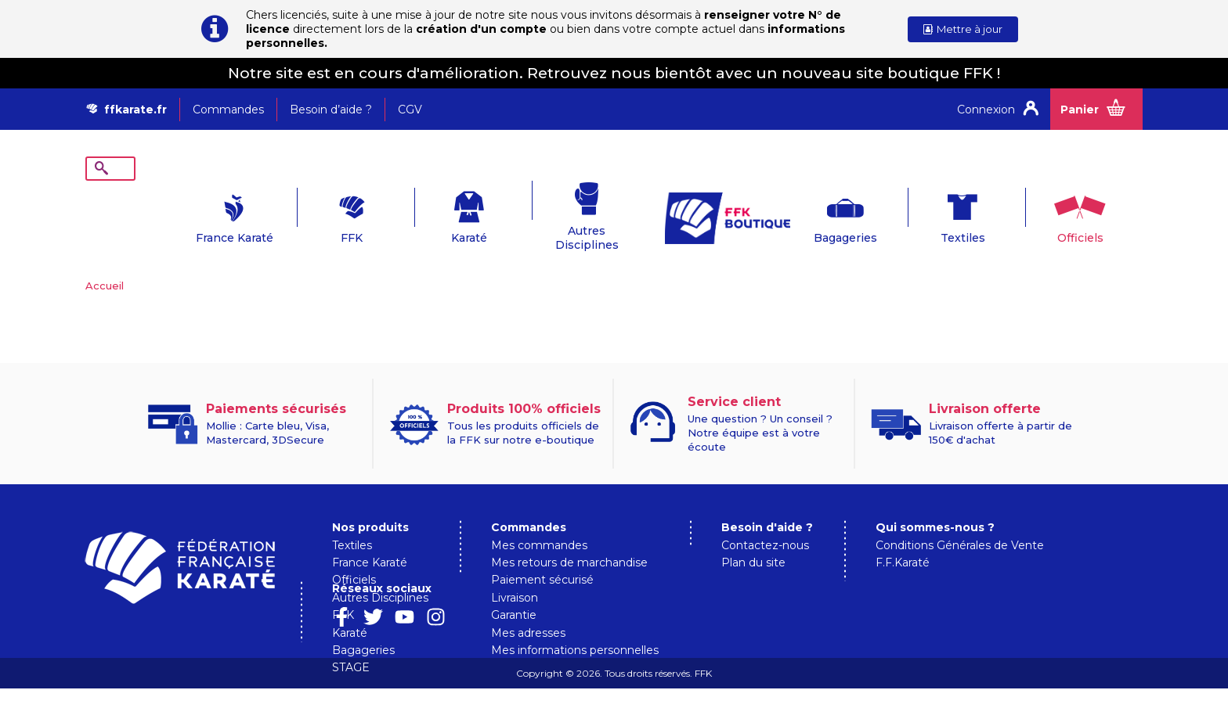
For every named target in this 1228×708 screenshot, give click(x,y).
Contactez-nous (765, 521)
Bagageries (797, 214)
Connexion (986, 109)
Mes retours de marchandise (569, 538)
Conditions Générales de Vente (960, 521)
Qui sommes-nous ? (935, 503)
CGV (410, 109)
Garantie (513, 591)
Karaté (422, 214)
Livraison (514, 573)
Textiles (915, 214)
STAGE (351, 643)
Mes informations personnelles (575, 626)
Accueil (104, 261)
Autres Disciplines (540, 213)
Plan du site (753, 538)
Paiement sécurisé (542, 555)
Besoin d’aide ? (331, 109)
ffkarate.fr (135, 109)
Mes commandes (539, 521)
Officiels (1032, 214)
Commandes (228, 109)
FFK (305, 214)
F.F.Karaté (903, 538)
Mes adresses (528, 609)
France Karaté (187, 214)
